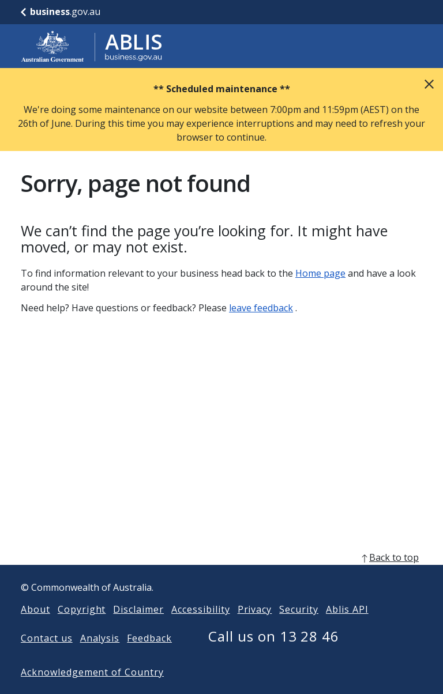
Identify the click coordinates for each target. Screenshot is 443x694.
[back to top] (221, 575)
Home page (320, 273)
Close (429, 84)
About (35, 627)
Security (298, 627)
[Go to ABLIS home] (92, 46)
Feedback (149, 656)
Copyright (82, 627)
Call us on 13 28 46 (273, 654)
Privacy (255, 627)
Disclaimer (138, 627)
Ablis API (347, 627)
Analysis (100, 656)
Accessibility (200, 627)
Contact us (47, 656)
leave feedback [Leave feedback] (261, 307)
